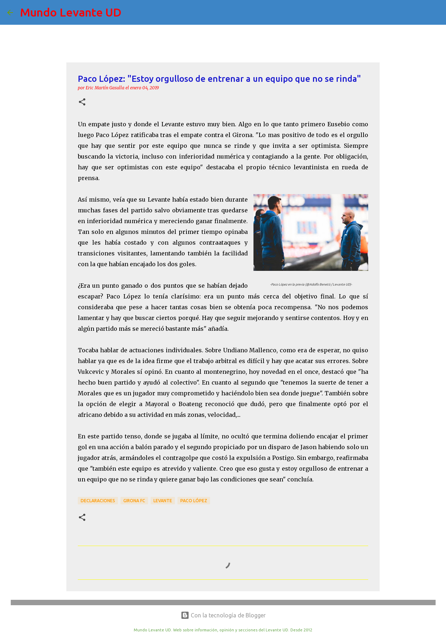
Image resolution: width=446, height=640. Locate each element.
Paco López (193, 500)
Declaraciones (98, 500)
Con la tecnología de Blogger (223, 615)
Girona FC (134, 500)
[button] (82, 102)
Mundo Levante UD (71, 12)
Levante (162, 500)
